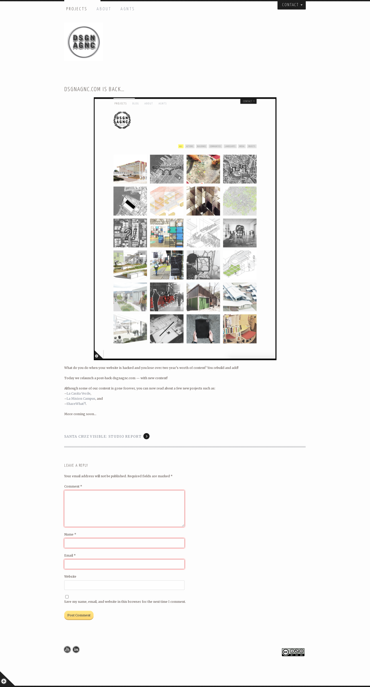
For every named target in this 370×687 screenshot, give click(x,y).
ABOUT (104, 9)
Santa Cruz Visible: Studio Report (103, 436)
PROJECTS (77, 9)
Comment (73, 486)
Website (70, 576)
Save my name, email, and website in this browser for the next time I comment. (125, 602)
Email (70, 555)
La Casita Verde (78, 393)
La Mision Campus (81, 398)
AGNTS (128, 9)
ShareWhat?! (76, 404)
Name (70, 534)
